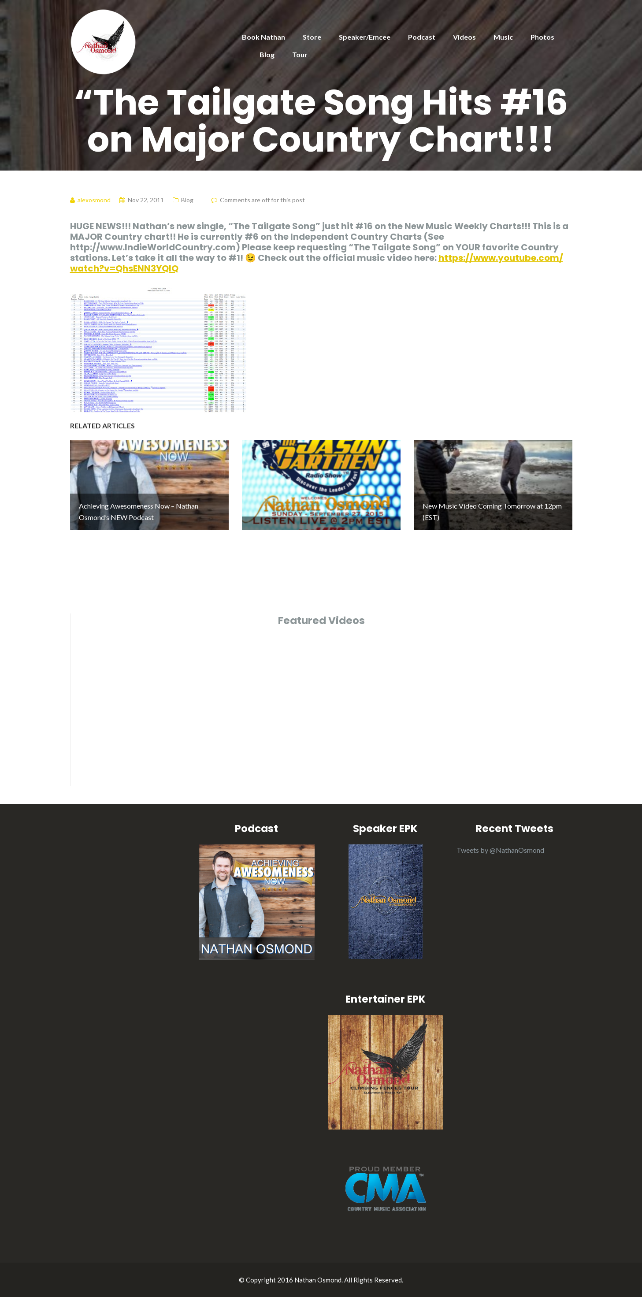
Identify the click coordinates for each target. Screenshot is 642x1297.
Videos (464, 37)
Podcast (421, 37)
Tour (300, 54)
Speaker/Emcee (364, 37)
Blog (267, 54)
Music (503, 37)
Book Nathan (263, 37)
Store (312, 37)
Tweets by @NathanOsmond (500, 850)
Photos (542, 37)
